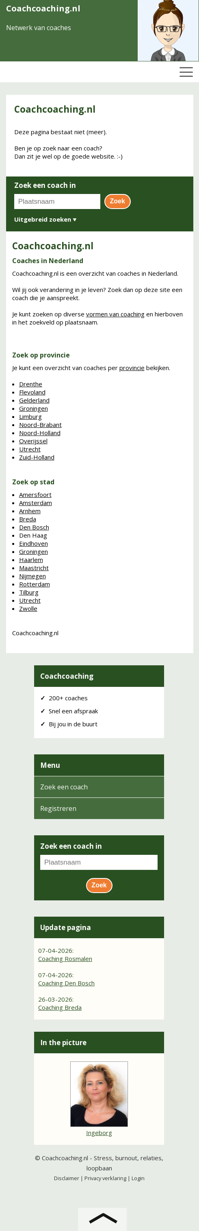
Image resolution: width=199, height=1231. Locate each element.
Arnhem (30, 511)
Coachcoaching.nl (65, 1158)
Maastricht (34, 568)
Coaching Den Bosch (66, 983)
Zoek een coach (64, 786)
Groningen (33, 408)
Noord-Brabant (40, 425)
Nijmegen (32, 576)
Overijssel (33, 441)
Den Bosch (34, 527)
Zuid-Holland (36, 457)
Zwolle (28, 608)
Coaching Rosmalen (65, 958)
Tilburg (29, 592)
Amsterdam (35, 503)
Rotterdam (34, 584)
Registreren (58, 808)
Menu (50, 765)
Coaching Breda (60, 1007)
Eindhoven (33, 543)
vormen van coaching (115, 314)
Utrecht (30, 449)
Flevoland (32, 392)
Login (138, 1178)
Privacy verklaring (105, 1178)
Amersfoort (35, 494)
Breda (27, 519)
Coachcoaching (66, 676)
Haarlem (31, 560)
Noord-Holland (40, 433)
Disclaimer (66, 1178)
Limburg (30, 416)
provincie (132, 368)
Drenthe (30, 384)
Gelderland (34, 400)
